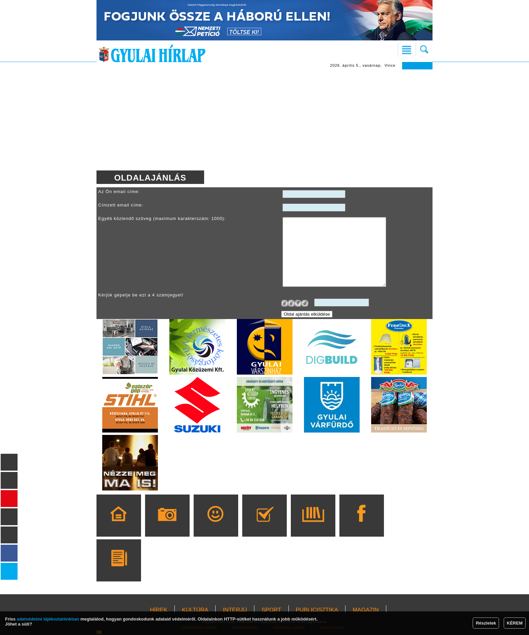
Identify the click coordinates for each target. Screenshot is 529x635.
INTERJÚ (235, 610)
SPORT (271, 610)
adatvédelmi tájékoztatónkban (48, 619)
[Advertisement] (264, 120)
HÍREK (158, 610)
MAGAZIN (366, 610)
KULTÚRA (195, 610)
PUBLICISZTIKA (317, 610)
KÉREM (515, 623)
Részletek (486, 623)
